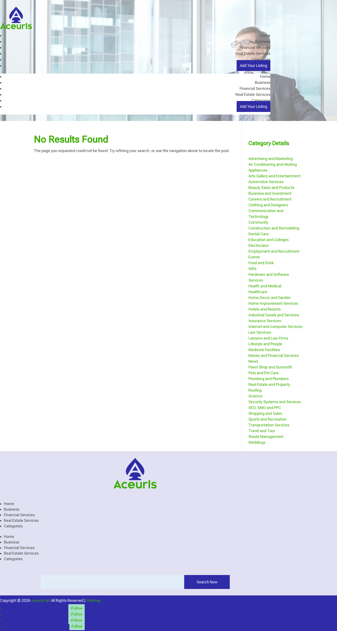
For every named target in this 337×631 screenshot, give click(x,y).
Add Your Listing (253, 65)
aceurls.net (40, 600)
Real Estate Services (253, 53)
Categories (261, 59)
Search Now (207, 582)
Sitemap (93, 600)
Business (262, 41)
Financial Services (255, 47)
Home (265, 35)
